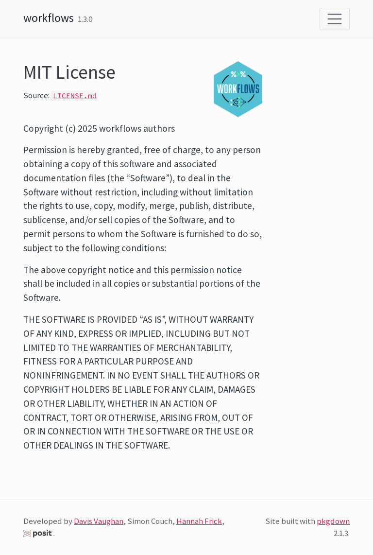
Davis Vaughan (98, 521)
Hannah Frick (199, 521)
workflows (48, 17)
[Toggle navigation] (335, 19)
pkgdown (333, 521)
